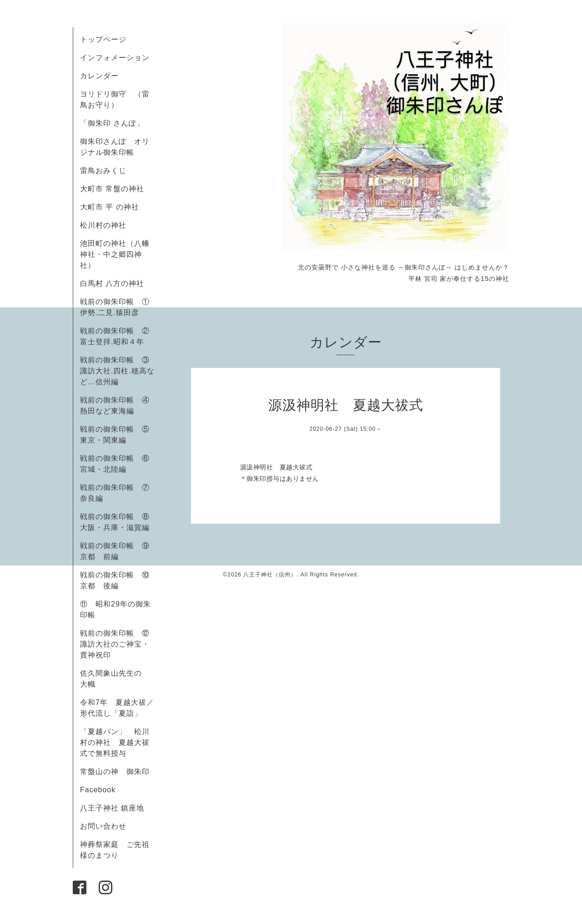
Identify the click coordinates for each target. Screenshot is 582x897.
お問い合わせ (103, 826)
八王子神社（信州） (269, 574)
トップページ (103, 39)
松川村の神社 (103, 225)
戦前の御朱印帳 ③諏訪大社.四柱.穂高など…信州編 (117, 371)
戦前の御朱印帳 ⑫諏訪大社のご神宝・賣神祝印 (115, 644)
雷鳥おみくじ (103, 170)
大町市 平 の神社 (109, 207)
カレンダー (99, 76)
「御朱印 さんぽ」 (112, 123)
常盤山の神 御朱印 (115, 771)
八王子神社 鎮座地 (112, 808)
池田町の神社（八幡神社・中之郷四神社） (115, 254)
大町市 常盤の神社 (112, 189)
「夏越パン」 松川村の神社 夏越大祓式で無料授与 (115, 742)
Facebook (101, 790)
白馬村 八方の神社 (112, 283)
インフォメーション (115, 57)
